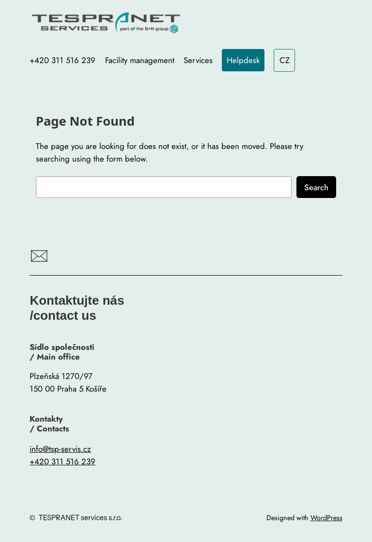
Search (316, 187)
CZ (284, 60)
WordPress (326, 518)
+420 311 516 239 (62, 461)
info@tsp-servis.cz (60, 449)
